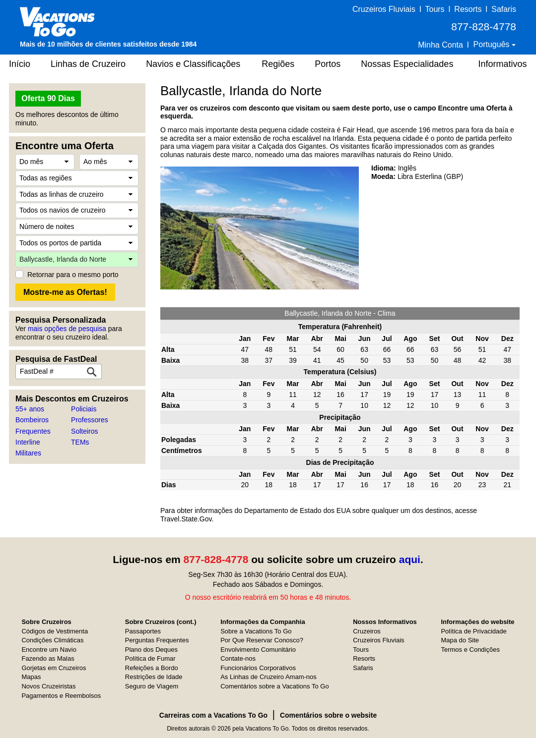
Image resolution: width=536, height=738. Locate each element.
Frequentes (33, 431)
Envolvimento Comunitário (258, 649)
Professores (89, 420)
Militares (28, 453)
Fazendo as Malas (47, 658)
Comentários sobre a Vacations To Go (274, 686)
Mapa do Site (460, 640)
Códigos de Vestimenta (54, 631)
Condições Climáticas (52, 640)
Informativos (502, 64)
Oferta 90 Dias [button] (48, 98)
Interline (27, 442)
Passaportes (143, 631)
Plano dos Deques (151, 649)
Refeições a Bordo (151, 668)
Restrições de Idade (154, 677)
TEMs (80, 442)
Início (19, 64)
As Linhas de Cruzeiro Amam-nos (268, 677)
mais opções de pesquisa (67, 329)
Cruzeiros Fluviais (383, 9)
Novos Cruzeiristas (48, 686)
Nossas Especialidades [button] (407, 64)
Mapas (31, 677)
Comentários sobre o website (328, 715)
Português (492, 44)
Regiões (278, 64)
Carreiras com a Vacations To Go (213, 715)
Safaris (503, 9)
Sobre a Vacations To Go (255, 631)
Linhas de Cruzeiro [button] (88, 64)
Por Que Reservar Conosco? (261, 640)
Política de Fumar (150, 658)
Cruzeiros (367, 631)
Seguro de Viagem (151, 686)
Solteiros (84, 431)
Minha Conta (440, 45)
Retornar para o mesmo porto (73, 275)
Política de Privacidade (473, 631)
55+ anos (29, 409)
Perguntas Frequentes (157, 640)
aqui (409, 559)
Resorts (467, 9)
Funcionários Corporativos (258, 668)
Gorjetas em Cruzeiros (53, 668)
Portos (327, 64)
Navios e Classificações (193, 64)
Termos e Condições (470, 649)
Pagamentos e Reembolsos (61, 695)
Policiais (83, 409)
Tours (434, 9)
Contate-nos (238, 658)
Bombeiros (32, 420)
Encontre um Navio (48, 649)
